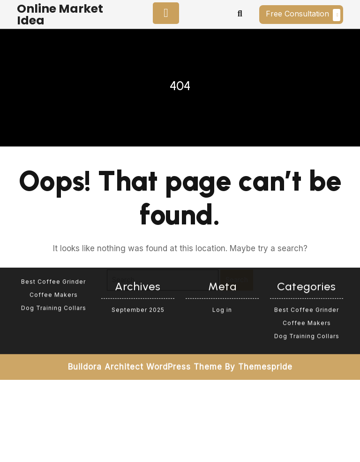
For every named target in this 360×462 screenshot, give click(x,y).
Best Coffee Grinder (53, 246)
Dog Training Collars (53, 273)
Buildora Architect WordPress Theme (145, 332)
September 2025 (138, 274)
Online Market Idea (60, 14)
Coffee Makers (54, 259)
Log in (222, 274)
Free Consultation (303, 15)
